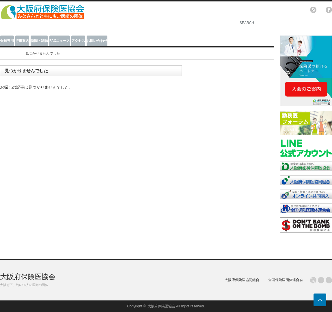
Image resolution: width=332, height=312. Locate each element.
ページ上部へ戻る (320, 300)
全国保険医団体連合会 (285, 280)
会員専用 (7, 41)
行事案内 (22, 41)
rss (313, 10)
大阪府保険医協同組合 (242, 280)
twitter (321, 10)
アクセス (78, 41)
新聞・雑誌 (39, 41)
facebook (329, 10)
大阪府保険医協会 (27, 277)
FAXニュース (59, 41)
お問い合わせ (97, 41)
